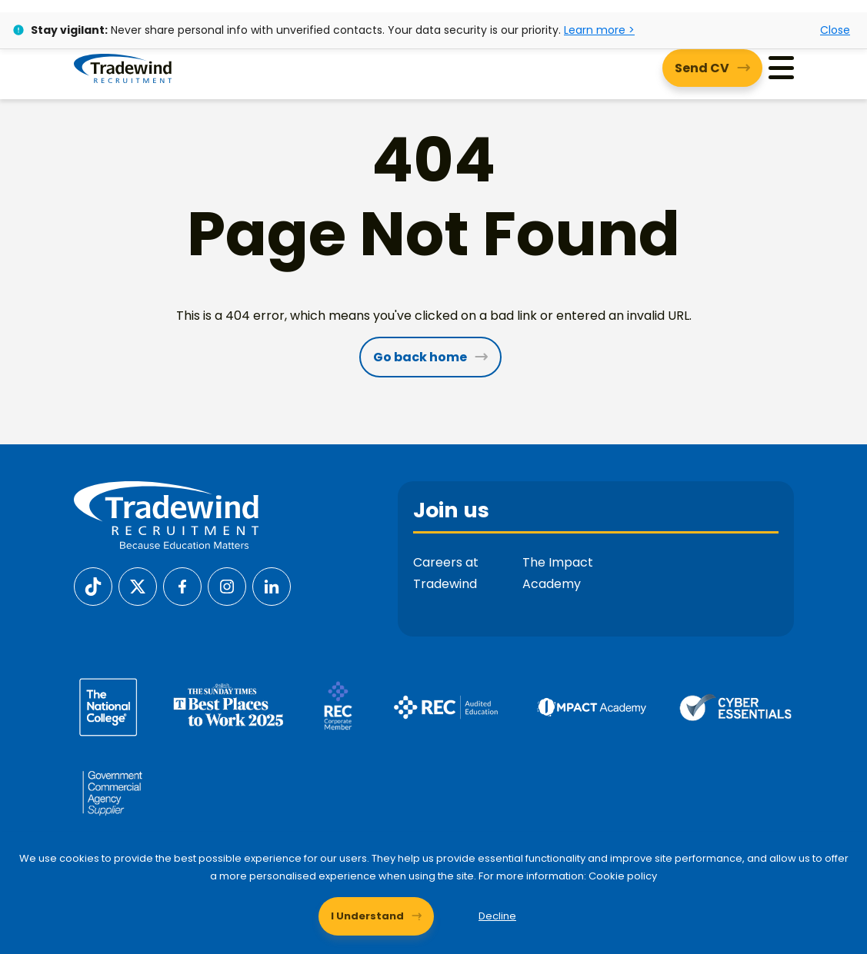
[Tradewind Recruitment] (123, 67)
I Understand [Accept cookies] (367, 916)
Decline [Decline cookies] (497, 916)
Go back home (420, 357)
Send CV (702, 68)
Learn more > (599, 30)
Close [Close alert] (835, 30)
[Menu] (781, 68)
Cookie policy (623, 876)
